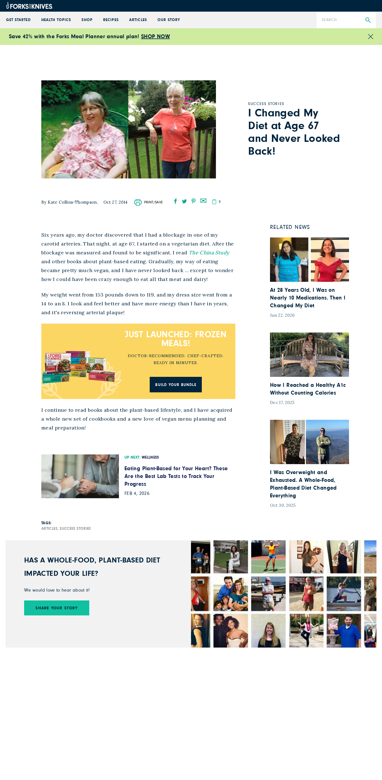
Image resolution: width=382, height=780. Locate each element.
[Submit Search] (368, 20)
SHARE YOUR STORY (56, 608)
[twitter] (184, 201)
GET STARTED (18, 20)
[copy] (214, 201)
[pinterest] (193, 201)
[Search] (346, 20)
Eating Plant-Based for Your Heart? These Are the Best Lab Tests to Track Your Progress (176, 476)
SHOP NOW (155, 36)
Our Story (168, 20)
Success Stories (75, 529)
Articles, (49, 529)
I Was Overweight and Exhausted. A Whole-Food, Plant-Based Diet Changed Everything (303, 484)
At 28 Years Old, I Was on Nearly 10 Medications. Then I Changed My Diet (307, 297)
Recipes (110, 20)
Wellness (150, 457)
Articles (138, 20)
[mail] (203, 200)
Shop (87, 20)
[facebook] (175, 201)
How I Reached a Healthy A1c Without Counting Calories (308, 389)
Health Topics (56, 20)
